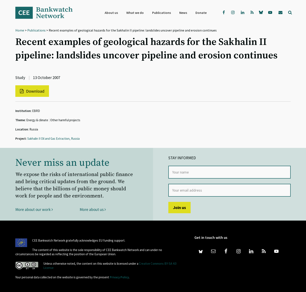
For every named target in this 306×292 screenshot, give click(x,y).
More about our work (34, 209)
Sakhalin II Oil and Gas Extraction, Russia (53, 139)
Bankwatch (46, 12)
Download (32, 91)
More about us (93, 209)
